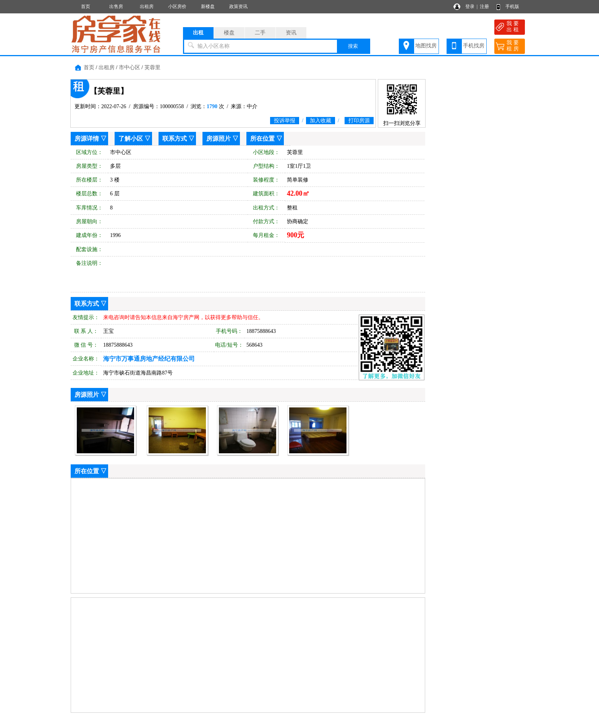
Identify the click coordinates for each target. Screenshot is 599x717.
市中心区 (129, 67)
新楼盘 (208, 6)
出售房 (116, 6)
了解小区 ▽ (134, 138)
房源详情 (86, 138)
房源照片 (218, 138)
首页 (85, 6)
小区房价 (177, 6)
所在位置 (262, 138)
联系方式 (174, 138)
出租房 (147, 6)
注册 (484, 6)
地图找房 (426, 46)
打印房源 (359, 120)
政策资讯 (238, 6)
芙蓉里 (152, 67)
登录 (469, 6)
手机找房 (473, 46)
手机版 (512, 6)
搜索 (353, 46)
